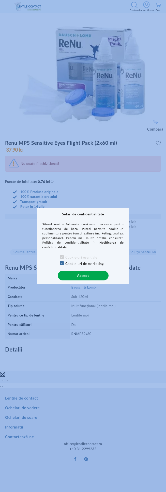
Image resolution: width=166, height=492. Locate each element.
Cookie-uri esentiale (81, 257)
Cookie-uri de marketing (84, 264)
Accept (83, 275)
